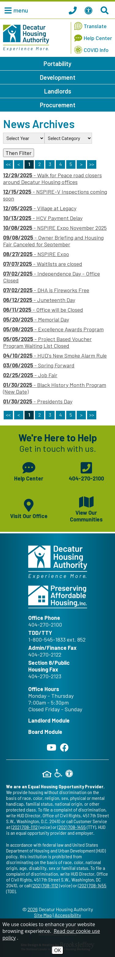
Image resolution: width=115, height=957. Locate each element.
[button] (15, 10)
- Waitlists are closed (42, 263)
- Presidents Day (37, 401)
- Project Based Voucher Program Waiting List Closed (47, 342)
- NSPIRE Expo (36, 254)
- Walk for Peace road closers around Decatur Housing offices (52, 178)
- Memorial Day (36, 319)
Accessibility (68, 915)
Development (57, 77)
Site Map (43, 915)
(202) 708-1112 (24, 827)
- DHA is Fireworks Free (46, 290)
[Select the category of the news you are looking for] (68, 138)
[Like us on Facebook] (64, 747)
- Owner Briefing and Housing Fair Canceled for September (53, 241)
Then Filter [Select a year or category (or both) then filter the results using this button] (19, 152)
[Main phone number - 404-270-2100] (86, 471)
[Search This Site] (105, 10)
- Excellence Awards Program (53, 329)
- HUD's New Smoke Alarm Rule (55, 355)
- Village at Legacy (39, 208)
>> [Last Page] (91, 164)
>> (91, 415)
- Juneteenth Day (39, 299)
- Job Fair (30, 375)
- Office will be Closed (43, 309)
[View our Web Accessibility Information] (90, 10)
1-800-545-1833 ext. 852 (57, 639)
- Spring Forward (39, 365)
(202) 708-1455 (71, 827)
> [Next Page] (81, 164)
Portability (57, 63)
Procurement (57, 105)
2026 (33, 909)
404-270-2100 (45, 624)
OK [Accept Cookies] (57, 950)
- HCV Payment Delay (42, 218)
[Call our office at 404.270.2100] (74, 10)
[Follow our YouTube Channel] (51, 747)
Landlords (57, 91)
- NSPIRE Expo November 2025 (55, 227)
